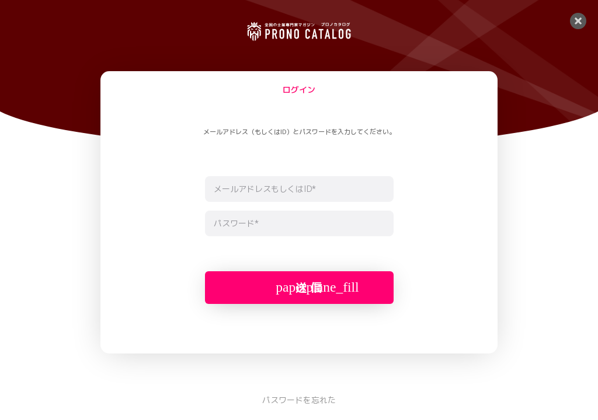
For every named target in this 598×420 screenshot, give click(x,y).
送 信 (317, 287)
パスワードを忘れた (299, 399)
